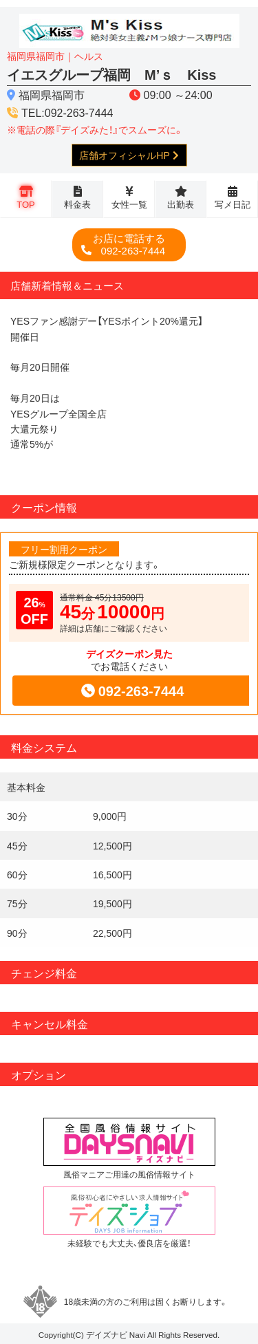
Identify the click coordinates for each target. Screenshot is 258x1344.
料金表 (77, 203)
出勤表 (180, 203)
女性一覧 (129, 203)
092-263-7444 (129, 244)
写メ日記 (232, 203)
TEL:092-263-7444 (67, 112)
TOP (26, 203)
